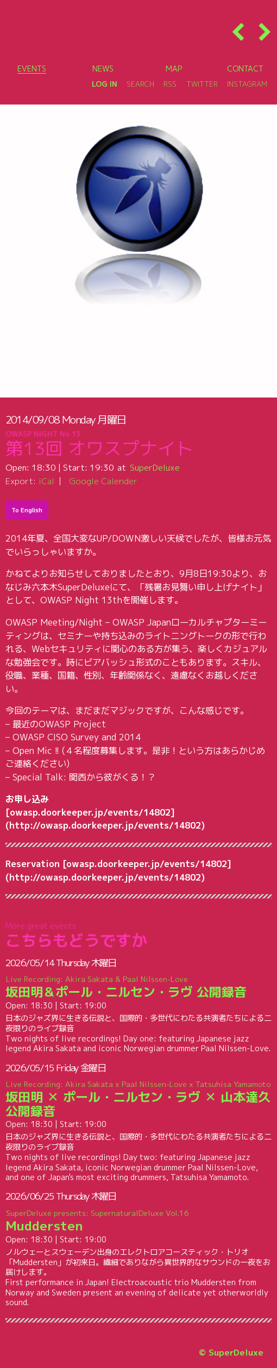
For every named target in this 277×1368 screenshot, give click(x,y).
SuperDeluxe (155, 467)
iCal (46, 481)
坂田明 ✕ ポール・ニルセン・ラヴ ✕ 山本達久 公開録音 (138, 1099)
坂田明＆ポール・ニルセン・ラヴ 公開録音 (138, 987)
